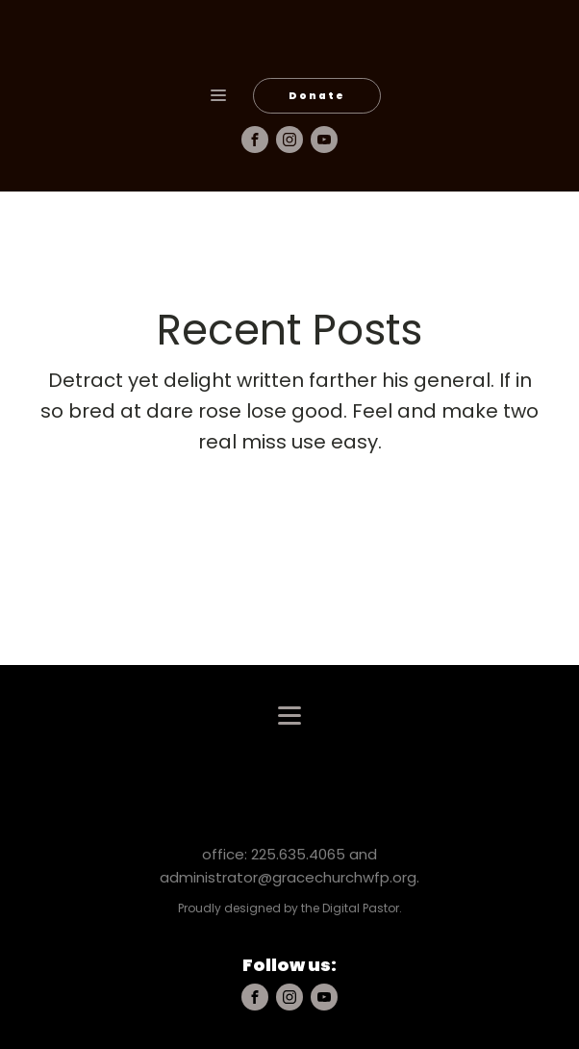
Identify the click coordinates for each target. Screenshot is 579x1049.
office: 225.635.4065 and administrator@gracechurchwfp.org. (289, 865)
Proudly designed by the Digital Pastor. (290, 908)
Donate (317, 96)
